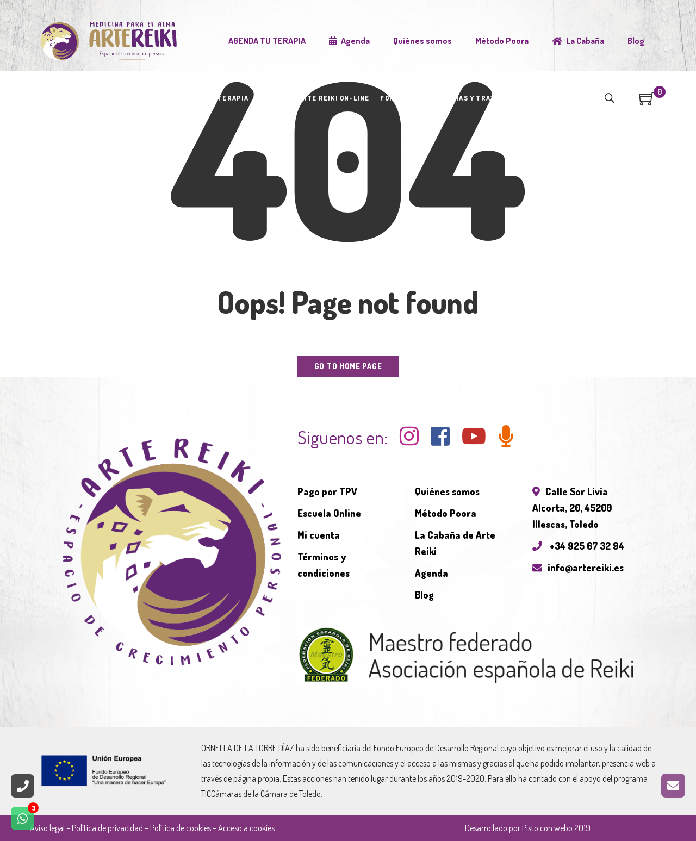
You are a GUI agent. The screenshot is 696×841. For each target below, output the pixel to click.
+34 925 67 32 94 (578, 546)
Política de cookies (180, 828)
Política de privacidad (107, 828)
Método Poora (445, 513)
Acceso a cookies (246, 828)
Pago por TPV (327, 491)
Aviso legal (47, 828)
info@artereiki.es (578, 568)
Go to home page (348, 366)
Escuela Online (329, 513)
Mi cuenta (318, 535)
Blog (424, 595)
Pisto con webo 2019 (556, 828)
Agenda (431, 573)
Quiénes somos (447, 491)
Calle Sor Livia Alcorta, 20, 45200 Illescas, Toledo (572, 507)
